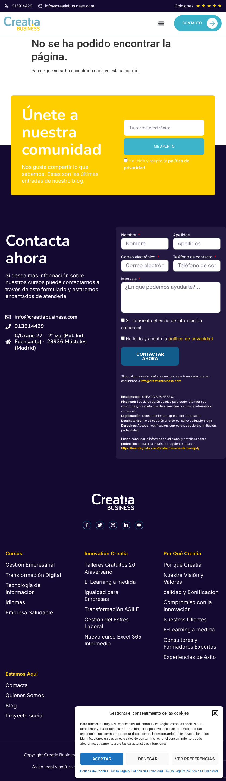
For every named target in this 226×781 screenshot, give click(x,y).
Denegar (148, 758)
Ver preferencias (195, 758)
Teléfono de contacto (193, 257)
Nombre (129, 235)
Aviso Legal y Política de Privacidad (137, 771)
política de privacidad (190, 338)
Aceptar (101, 758)
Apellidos (181, 235)
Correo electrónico (138, 257)
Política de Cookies (94, 771)
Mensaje (129, 279)
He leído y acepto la (169, 338)
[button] (215, 713)
